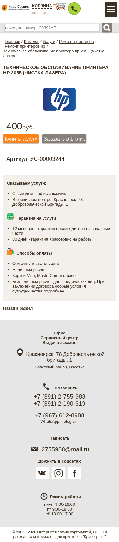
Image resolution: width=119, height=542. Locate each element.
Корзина (42, 5)
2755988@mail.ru (59, 449)
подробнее (53, 291)
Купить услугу (21, 138)
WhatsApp (49, 421)
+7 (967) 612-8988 (59, 415)
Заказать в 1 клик (64, 138)
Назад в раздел (18, 308)
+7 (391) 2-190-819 (59, 403)
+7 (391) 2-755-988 (59, 396)
